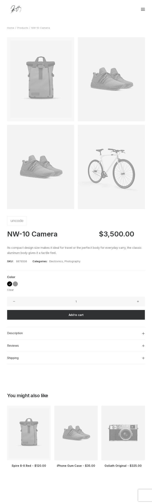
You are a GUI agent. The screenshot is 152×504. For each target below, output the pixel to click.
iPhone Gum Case (76, 465)
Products (22, 27)
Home (10, 27)
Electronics (56, 261)
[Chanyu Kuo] (76, 9)
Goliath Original (123, 465)
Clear (10, 289)
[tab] (76, 333)
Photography (72, 261)
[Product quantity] (76, 301)
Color (11, 277)
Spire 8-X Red (29, 465)
